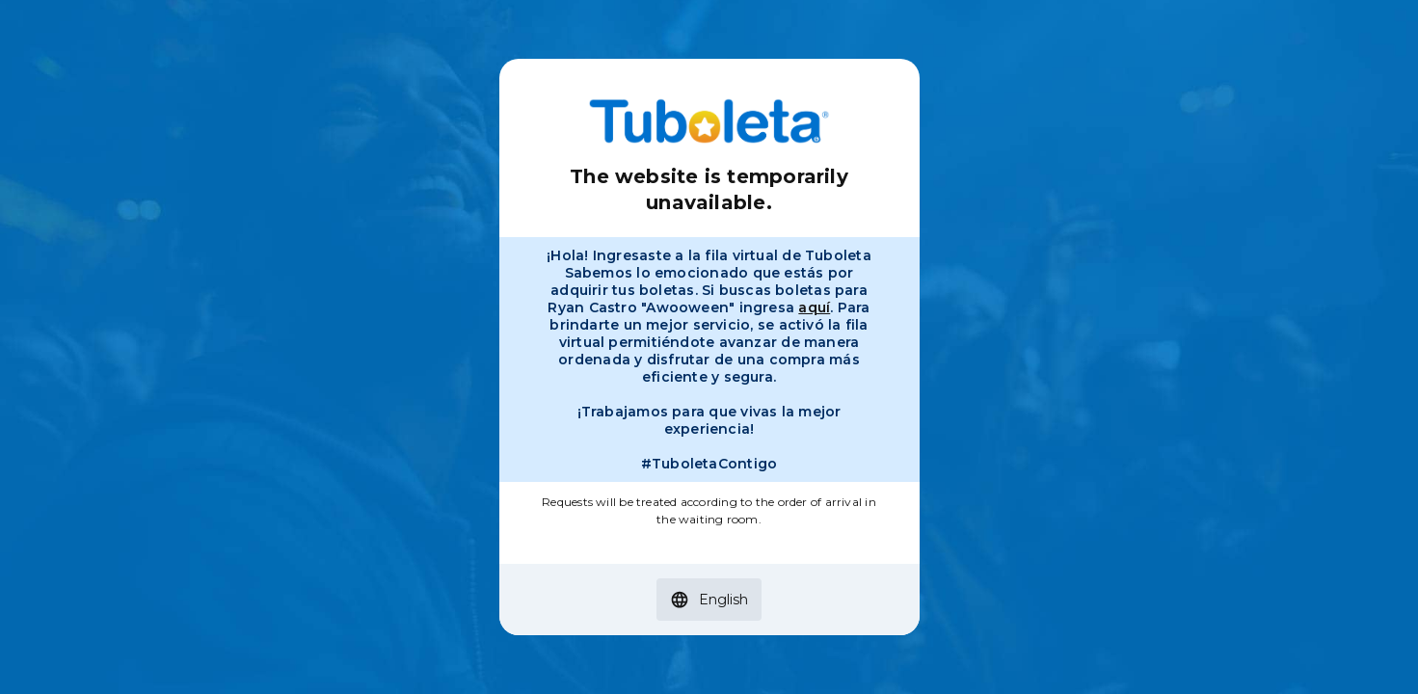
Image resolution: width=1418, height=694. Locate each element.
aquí (814, 307)
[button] (709, 599)
